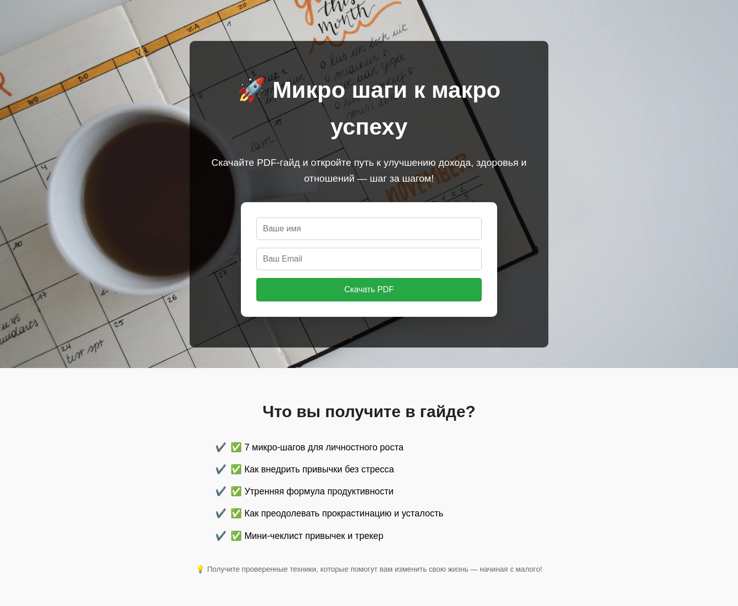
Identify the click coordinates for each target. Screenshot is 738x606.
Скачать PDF (369, 289)
